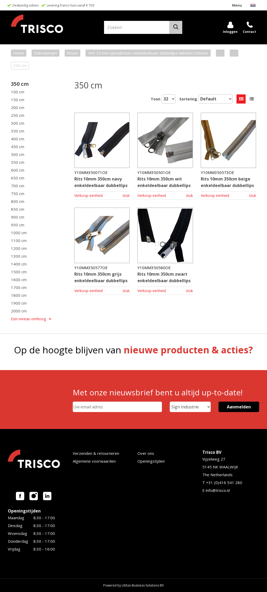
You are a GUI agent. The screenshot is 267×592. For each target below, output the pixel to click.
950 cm (17, 224)
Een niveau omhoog (28, 318)
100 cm (17, 91)
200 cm (17, 107)
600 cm (17, 170)
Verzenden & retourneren (96, 453)
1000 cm (19, 232)
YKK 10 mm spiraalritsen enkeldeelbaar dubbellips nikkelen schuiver (148, 53)
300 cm (17, 123)
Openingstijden (151, 461)
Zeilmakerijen (45, 53)
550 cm (17, 162)
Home (18, 53)
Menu (237, 5)
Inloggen (230, 31)
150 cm (17, 99)
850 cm (17, 209)
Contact (249, 31)
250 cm (17, 115)
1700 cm (19, 287)
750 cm (17, 193)
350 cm (20, 83)
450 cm (17, 146)
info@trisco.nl (218, 490)
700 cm (17, 185)
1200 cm (19, 248)
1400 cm (19, 264)
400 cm (17, 138)
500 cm (17, 154)
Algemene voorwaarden (94, 461)
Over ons (145, 453)
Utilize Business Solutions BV (143, 585)
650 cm (17, 177)
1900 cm (19, 303)
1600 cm (19, 279)
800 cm (17, 201)
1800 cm (19, 295)
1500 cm (19, 271)
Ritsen (72, 53)
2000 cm (19, 310)
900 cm (17, 217)
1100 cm (19, 240)
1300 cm (19, 256)
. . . (220, 53)
